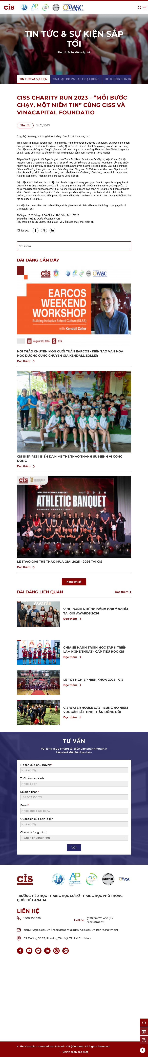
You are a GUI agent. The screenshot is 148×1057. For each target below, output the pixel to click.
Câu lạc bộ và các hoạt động (76, 79)
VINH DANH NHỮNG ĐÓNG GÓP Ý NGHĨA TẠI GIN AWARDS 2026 (96, 611)
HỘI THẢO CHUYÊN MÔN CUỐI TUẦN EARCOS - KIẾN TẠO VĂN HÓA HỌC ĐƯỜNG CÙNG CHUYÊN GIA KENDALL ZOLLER (70, 354)
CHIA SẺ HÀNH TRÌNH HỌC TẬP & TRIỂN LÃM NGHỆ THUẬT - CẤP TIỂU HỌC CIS (94, 650)
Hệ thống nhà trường (122, 79)
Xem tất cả (74, 581)
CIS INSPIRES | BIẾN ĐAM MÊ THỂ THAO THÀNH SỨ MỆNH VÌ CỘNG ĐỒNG (69, 459)
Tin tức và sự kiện (33, 79)
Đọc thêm (26, 361)
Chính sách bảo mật (75, 1051)
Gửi (74, 847)
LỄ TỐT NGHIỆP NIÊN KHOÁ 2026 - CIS (93, 680)
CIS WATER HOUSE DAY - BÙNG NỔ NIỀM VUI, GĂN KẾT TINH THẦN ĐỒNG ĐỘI (95, 710)
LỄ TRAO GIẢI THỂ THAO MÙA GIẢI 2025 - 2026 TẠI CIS (59, 562)
